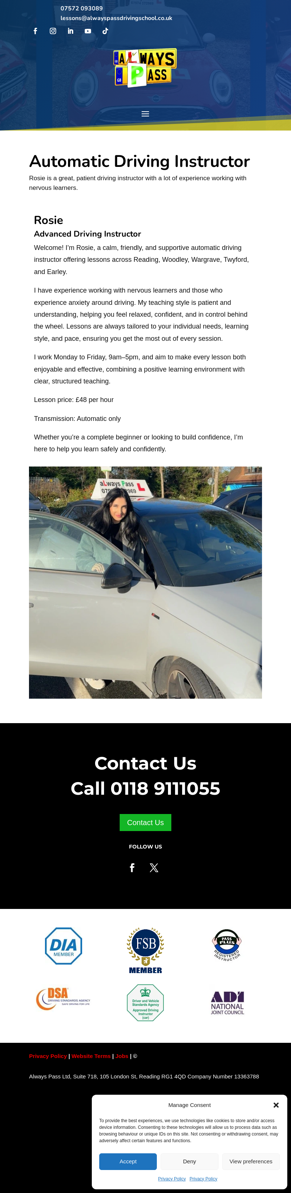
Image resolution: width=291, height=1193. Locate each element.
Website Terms (91, 1056)
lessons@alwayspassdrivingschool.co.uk (116, 18)
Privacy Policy (172, 1179)
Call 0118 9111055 (145, 788)
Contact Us (145, 822)
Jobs (122, 1056)
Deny (189, 1161)
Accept (128, 1161)
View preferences (251, 1161)
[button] (276, 1105)
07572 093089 (82, 8)
